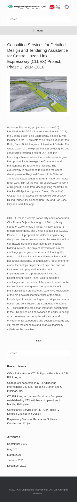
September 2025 (17, 443)
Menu (38, 30)
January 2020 (15, 460)
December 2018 (16, 465)
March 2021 (14, 454)
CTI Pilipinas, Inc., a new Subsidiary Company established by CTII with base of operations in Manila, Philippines (34, 400)
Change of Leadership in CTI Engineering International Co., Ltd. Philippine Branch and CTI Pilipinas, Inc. (35, 386)
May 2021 (13, 449)
